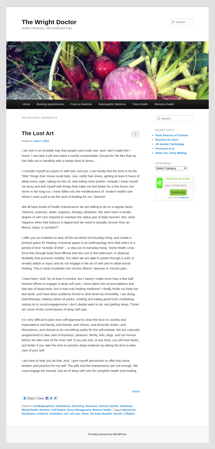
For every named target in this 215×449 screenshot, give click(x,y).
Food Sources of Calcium (171, 135)
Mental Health (30, 409)
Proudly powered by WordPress (107, 434)
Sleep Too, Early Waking (171, 153)
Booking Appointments (50, 104)
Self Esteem (58, 409)
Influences (126, 406)
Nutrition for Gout (166, 139)
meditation (56, 413)
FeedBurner (183, 198)
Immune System (109, 406)
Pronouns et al (164, 148)
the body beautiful (101, 413)
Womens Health (164, 104)
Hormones (91, 406)
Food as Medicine (81, 104)
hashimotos (29, 413)
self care (75, 413)
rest (66, 413)
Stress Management (79, 409)
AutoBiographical (43, 406)
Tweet (135, 391)
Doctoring (78, 406)
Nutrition (44, 409)
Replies (129, 413)
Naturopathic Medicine (112, 104)
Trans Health (140, 104)
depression (128, 409)
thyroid (117, 413)
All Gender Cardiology (169, 144)
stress (85, 413)
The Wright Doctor (49, 21)
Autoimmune (63, 406)
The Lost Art (38, 133)
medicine (42, 413)
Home (26, 104)
